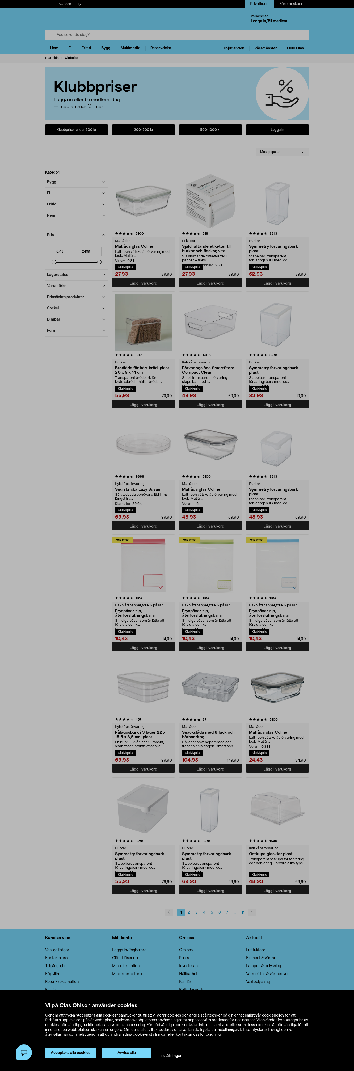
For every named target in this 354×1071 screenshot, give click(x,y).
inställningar (227, 1030)
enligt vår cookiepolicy (264, 1015)
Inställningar (171, 1056)
